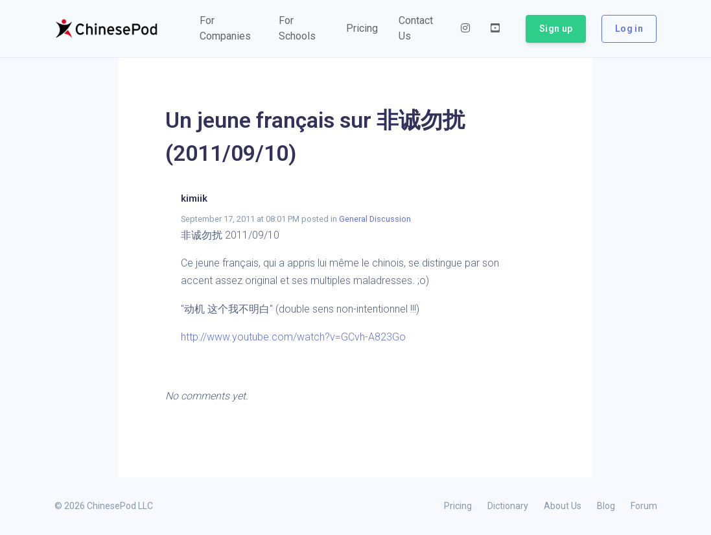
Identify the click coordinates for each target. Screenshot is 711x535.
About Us (562, 506)
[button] (229, 28)
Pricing (458, 506)
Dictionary (507, 506)
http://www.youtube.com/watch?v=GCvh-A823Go (293, 337)
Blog (606, 506)
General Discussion (375, 219)
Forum (644, 506)
